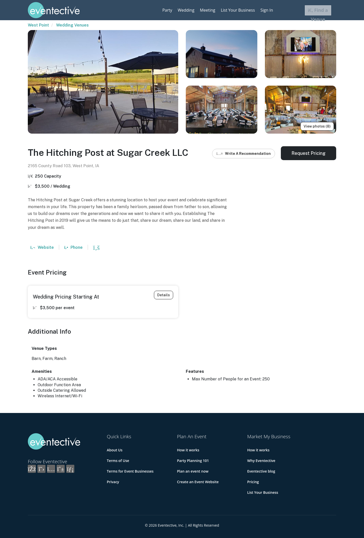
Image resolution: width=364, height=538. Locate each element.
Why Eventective (261, 460)
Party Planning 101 (193, 460)
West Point (38, 25)
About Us (115, 450)
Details (163, 295)
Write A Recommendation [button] (243, 154)
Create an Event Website (198, 481)
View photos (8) (317, 126)
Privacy (113, 481)
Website (42, 247)
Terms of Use (118, 460)
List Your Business (238, 10)
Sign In (266, 10)
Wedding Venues (72, 25)
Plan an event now (192, 471)
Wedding (186, 10)
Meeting (207, 10)
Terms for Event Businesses (130, 471)
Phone (73, 247)
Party (167, 10)
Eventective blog (261, 471)
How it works (188, 450)
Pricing (253, 481)
